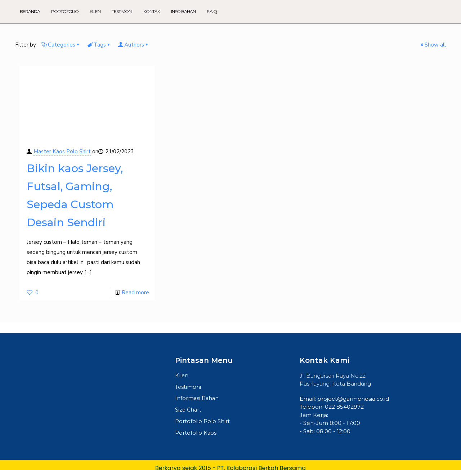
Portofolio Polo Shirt (202, 422)
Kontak (151, 11)
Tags (99, 44)
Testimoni (122, 11)
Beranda (30, 11)
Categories (61, 44)
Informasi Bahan (197, 399)
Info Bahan (183, 11)
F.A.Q (212, 11)
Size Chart (188, 410)
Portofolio (65, 11)
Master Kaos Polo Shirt (62, 151)
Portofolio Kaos (196, 434)
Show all (432, 44)
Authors (133, 44)
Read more (135, 292)
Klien (95, 11)
